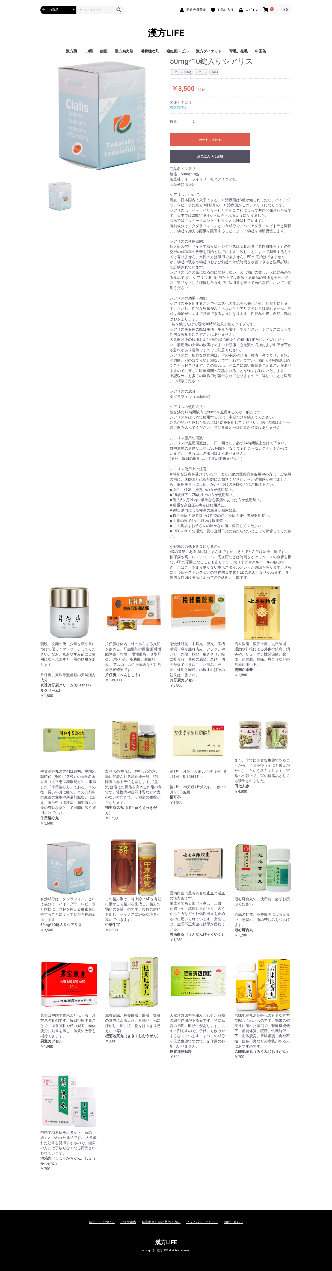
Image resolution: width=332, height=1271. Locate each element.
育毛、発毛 (238, 51)
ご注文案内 (128, 1222)
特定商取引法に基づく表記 (161, 1222)
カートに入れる (210, 140)
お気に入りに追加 (210, 156)
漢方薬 (71, 51)
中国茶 (260, 51)
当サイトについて (102, 1222)
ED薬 (88, 51)
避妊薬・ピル (177, 51)
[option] (103, 115)
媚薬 (103, 51)
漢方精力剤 (124, 51)
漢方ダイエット (209, 51)
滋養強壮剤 (150, 51)
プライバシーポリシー (202, 1222)
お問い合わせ (233, 1222)
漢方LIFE (166, 33)
